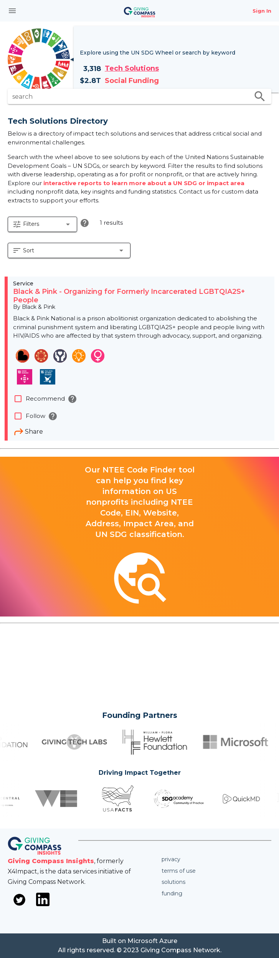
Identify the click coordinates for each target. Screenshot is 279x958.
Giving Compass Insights (51, 861)
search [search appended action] (260, 96)
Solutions (173, 881)
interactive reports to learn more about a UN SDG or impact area (143, 183)
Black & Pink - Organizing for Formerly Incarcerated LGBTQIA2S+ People (129, 295)
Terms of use (179, 870)
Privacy (171, 859)
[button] (42, 224)
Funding (172, 893)
